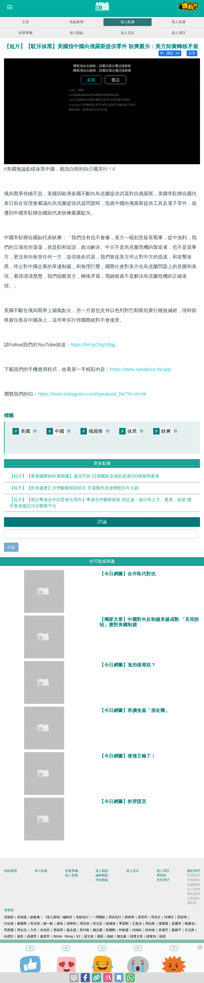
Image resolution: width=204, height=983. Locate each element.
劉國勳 (111, 930)
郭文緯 (35, 923)
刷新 (91, 80)
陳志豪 (121, 936)
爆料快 (192, 903)
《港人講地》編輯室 (57, 917)
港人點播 (127, 22)
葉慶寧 (176, 923)
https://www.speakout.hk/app (140, 369)
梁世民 (143, 917)
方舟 (33, 930)
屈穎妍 (9, 917)
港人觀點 (76, 33)
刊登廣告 (193, 898)
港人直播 (179, 22)
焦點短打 (82, 917)
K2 (78, 936)
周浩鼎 (84, 923)
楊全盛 (71, 930)
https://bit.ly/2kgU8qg (93, 344)
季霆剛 (124, 923)
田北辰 (97, 923)
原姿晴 (182, 917)
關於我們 (193, 871)
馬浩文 (156, 917)
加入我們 (193, 889)
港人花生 (127, 33)
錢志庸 (97, 930)
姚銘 (110, 936)
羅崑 (100, 936)
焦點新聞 (76, 22)
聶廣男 (32, 936)
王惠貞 (137, 923)
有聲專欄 (25, 33)
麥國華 (22, 923)
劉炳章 (129, 917)
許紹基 (9, 923)
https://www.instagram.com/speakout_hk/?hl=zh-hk (92, 394)
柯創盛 (124, 930)
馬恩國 (9, 930)
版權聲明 (193, 885)
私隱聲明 (193, 875)
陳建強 (189, 923)
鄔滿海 (111, 923)
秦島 (60, 923)
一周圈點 (98, 917)
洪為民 (45, 930)
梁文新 (89, 936)
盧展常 (45, 936)
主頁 (25, 22)
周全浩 (22, 930)
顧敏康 (35, 917)
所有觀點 (101, 880)
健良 (20, 936)
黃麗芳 (163, 930)
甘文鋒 (189, 930)
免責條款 (193, 880)
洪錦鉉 (137, 930)
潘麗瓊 (163, 923)
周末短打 (115, 917)
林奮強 (151, 936)
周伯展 (150, 923)
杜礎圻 (9, 936)
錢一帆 (48, 923)
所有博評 (163, 880)
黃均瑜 (84, 930)
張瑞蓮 (22, 917)
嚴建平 (176, 930)
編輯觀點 (101, 875)
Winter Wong (63, 936)
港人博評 (179, 33)
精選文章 (136, 936)
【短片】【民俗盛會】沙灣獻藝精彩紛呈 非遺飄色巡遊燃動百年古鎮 (74, 488)
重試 (115, 80)
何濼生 (169, 917)
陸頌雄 (150, 930)
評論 (11, 547)
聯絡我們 (193, 894)
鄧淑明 (58, 930)
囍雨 (162, 936)
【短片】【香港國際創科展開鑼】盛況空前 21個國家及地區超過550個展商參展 (84, 476)
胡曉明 (71, 923)
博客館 (161, 875)
